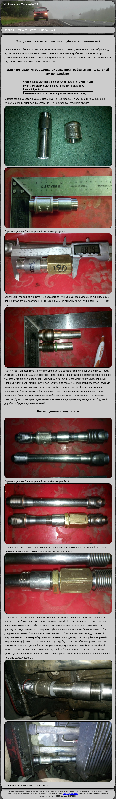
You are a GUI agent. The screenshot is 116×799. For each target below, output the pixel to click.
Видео (43, 29)
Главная (8, 29)
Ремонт (22, 29)
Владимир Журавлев (70, 794)
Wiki (53, 29)
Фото (33, 29)
